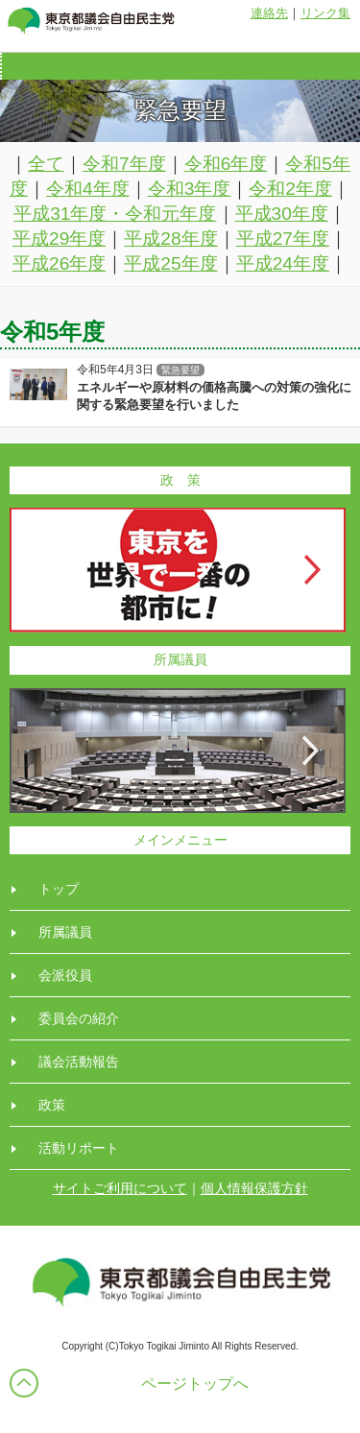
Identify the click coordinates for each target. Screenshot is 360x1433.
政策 (51, 1104)
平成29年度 (59, 238)
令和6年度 (226, 164)
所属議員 (65, 932)
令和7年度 (124, 164)
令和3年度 (189, 189)
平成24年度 (282, 263)
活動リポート (78, 1148)
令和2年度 (290, 189)
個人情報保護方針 (254, 1188)
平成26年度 (59, 263)
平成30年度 (281, 213)
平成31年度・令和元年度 (114, 213)
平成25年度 (170, 263)
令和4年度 (88, 189)
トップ (58, 888)
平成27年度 (282, 238)
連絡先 (269, 13)
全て (46, 164)
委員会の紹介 (78, 1018)
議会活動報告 (78, 1061)
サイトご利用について (120, 1188)
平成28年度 (170, 238)
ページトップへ (195, 1383)
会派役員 (65, 975)
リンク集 (325, 13)
